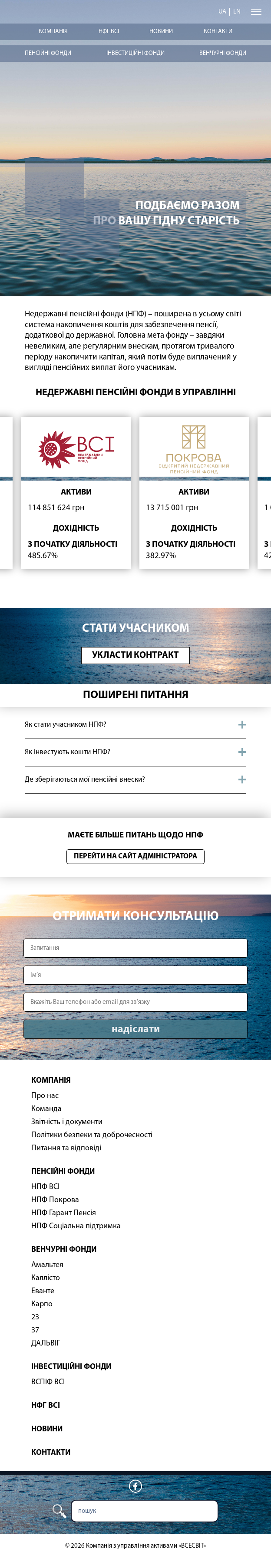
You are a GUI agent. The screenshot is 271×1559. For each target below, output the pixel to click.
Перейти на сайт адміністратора (135, 856)
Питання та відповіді (66, 1148)
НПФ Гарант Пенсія (63, 1213)
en (237, 12)
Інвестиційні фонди (135, 53)
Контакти (218, 31)
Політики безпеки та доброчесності (91, 1135)
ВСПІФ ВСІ (48, 1382)
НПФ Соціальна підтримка (76, 1226)
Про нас (45, 1096)
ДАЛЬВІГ (45, 1343)
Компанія (53, 31)
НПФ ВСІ (45, 1187)
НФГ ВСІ (109, 31)
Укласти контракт (135, 655)
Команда (46, 1109)
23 (35, 1317)
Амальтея (47, 1265)
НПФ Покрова (55, 1200)
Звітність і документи (66, 1122)
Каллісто (45, 1278)
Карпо (42, 1304)
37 (35, 1330)
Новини (161, 31)
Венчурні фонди (222, 53)
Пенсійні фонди (48, 53)
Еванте (42, 1291)
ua (222, 12)
